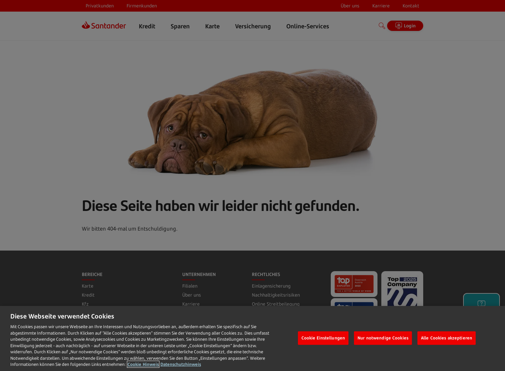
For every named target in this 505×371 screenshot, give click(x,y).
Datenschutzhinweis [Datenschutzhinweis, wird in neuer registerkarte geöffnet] (180, 364)
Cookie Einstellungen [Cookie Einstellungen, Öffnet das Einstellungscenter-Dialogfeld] (323, 338)
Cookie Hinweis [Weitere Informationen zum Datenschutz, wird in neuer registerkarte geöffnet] (143, 364)
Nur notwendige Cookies (382, 338)
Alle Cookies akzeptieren (446, 338)
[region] (252, 338)
